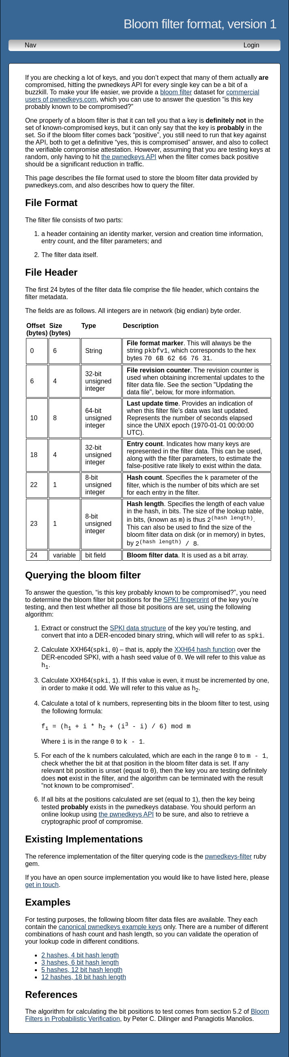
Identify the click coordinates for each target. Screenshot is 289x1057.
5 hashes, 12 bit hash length (81, 989)
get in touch (42, 904)
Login (251, 45)
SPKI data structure (138, 634)
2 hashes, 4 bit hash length (80, 974)
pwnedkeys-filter (228, 875)
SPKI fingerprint (186, 605)
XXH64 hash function (204, 658)
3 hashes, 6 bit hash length (80, 981)
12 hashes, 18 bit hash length (83, 996)
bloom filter (176, 92)
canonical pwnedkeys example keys (110, 946)
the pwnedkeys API (128, 156)
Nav (30, 45)
